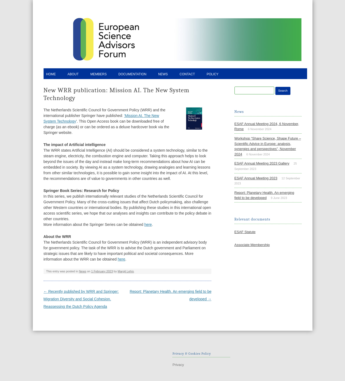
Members (98, 74)
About (73, 74)
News (163, 74)
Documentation (132, 74)
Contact (187, 74)
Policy (212, 74)
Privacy (178, 365)
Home (51, 74)
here (148, 224)
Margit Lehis (126, 271)
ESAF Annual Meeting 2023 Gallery (262, 163)
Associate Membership (252, 245)
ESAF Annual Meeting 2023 (256, 178)
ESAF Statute (245, 232)
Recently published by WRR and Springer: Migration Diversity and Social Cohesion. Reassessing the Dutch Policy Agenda (81, 299)
